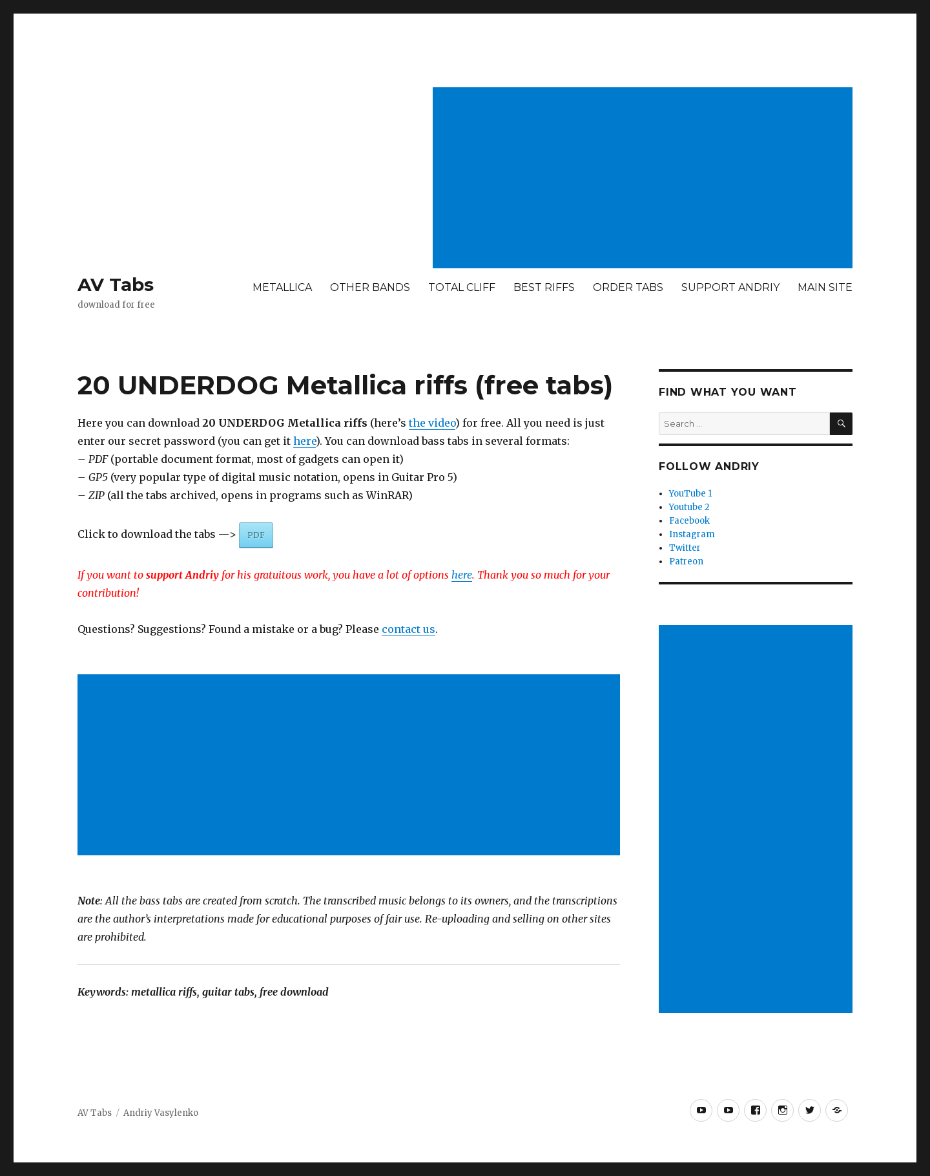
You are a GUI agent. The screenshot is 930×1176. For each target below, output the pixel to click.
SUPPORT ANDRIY (730, 287)
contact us (408, 629)
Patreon (686, 561)
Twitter (685, 547)
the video (432, 422)
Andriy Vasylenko (160, 1112)
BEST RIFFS (544, 287)
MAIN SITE (825, 287)
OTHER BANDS (370, 287)
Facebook (689, 520)
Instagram (692, 534)
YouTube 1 (690, 493)
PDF (256, 535)
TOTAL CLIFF (461, 287)
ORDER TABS (628, 287)
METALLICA (282, 287)
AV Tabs (116, 284)
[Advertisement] (645, 179)
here (304, 440)
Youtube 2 (689, 507)
